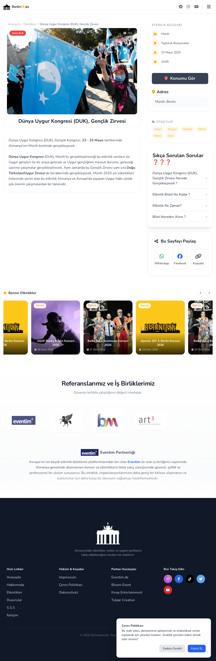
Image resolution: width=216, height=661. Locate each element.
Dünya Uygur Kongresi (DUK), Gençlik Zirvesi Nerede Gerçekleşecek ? (180, 178)
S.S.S (11, 607)
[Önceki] (200, 293)
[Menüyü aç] (209, 7)
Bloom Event (121, 585)
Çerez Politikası (70, 585)
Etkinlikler (29, 24)
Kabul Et (196, 648)
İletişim (12, 615)
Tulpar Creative (123, 600)
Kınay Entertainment (126, 592)
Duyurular (14, 600)
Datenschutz (68, 592)
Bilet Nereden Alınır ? (180, 216)
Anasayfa (14, 24)
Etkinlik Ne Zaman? (180, 205)
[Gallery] (108, 328)
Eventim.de (119, 577)
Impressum (67, 577)
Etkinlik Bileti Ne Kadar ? (180, 194)
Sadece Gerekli (172, 648)
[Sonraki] (209, 293)
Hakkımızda (15, 585)
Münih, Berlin (165, 101)
